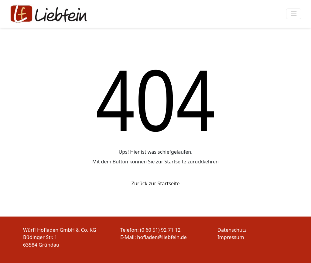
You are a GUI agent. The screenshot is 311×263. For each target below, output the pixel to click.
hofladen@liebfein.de (161, 237)
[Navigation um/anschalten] (294, 14)
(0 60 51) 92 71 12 (160, 230)
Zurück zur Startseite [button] (156, 183)
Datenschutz (232, 230)
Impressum (230, 237)
